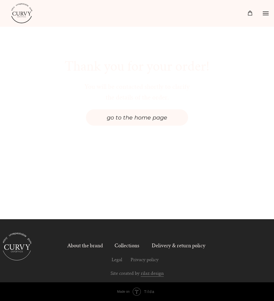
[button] (250, 13)
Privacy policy (145, 260)
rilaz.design (152, 273)
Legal (117, 260)
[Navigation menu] (266, 13)
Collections (127, 246)
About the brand (85, 246)
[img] (17, 246)
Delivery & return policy (179, 246)
